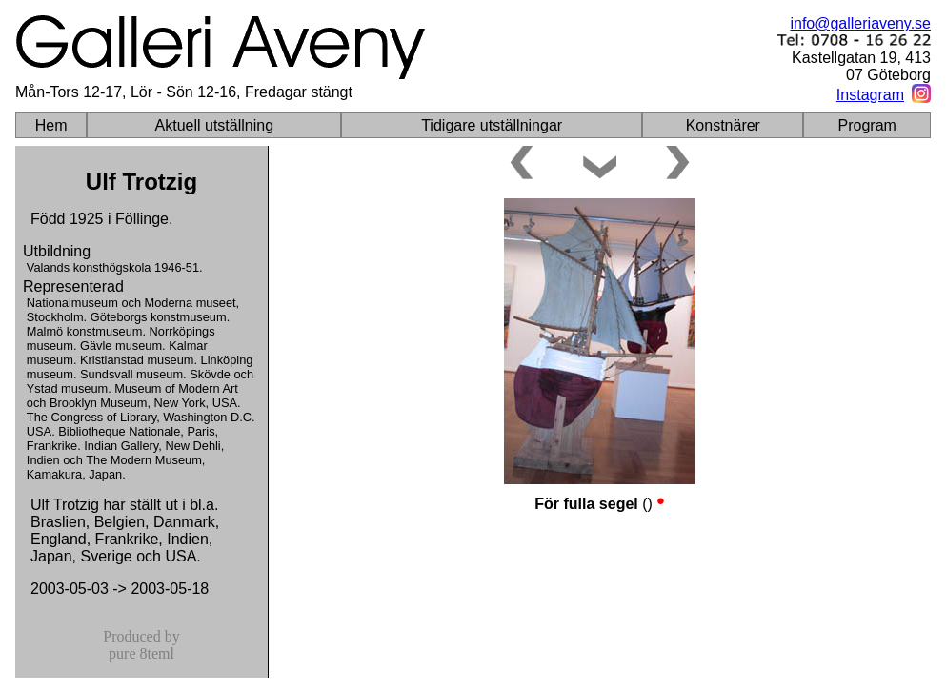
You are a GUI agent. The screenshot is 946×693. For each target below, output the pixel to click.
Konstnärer (723, 125)
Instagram (870, 95)
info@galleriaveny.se (860, 23)
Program (867, 125)
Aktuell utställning (214, 125)
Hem (51, 125)
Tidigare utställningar (491, 125)
